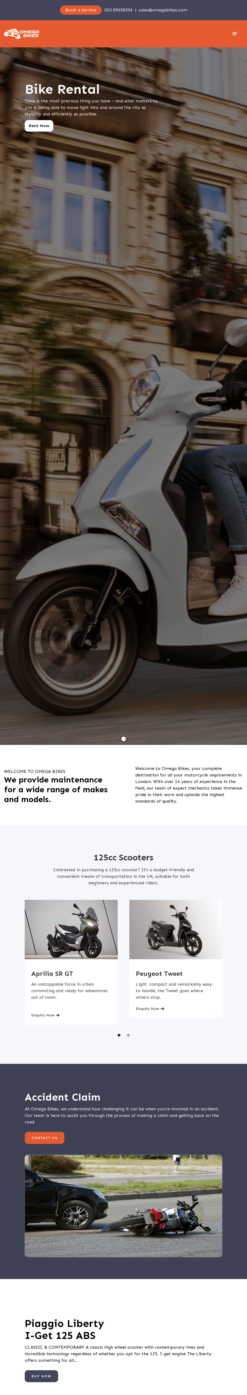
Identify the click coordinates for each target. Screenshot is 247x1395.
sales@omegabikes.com (163, 10)
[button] (235, 34)
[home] (21, 34)
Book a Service (80, 10)
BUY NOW (41, 1376)
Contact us (45, 1138)
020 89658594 (118, 10)
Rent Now (39, 125)
